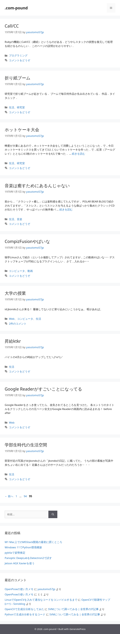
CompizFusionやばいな (27, 241)
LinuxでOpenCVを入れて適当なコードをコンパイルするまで (41, 599)
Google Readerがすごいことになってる (43, 389)
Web (12, 319)
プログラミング (18, 55)
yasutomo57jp (46, 589)
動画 (30, 271)
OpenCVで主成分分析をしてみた (24, 609)
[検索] (52, 514)
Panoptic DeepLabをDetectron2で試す (28, 558)
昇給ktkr (13, 341)
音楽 (19, 219)
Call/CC (12, 26)
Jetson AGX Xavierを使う (20, 563)
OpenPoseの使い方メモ (19, 589)
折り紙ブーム (17, 78)
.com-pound (16, 7)
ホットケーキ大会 (22, 129)
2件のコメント (17, 323)
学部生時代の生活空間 (26, 445)
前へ (9, 496)
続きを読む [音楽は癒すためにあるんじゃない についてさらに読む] (66, 209)
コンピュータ (17, 271)
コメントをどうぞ (19, 60)
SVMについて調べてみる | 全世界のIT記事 (73, 609)
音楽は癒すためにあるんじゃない (37, 185)
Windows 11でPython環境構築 (23, 547)
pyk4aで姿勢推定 (15, 552)
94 (25, 496)
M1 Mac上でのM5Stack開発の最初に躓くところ (33, 542)
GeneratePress (77, 629)
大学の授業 (15, 293)
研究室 (21, 107)
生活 (11, 107)
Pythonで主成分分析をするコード (25, 614)
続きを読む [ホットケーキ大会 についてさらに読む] (78, 153)
